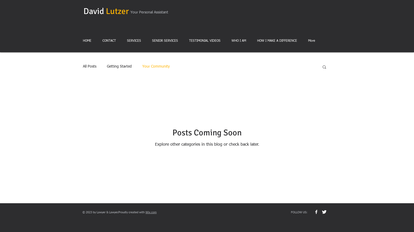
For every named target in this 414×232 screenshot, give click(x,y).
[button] (324, 67)
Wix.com (151, 212)
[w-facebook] (316, 212)
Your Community (156, 66)
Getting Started (119, 66)
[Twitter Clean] (324, 212)
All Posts (89, 66)
